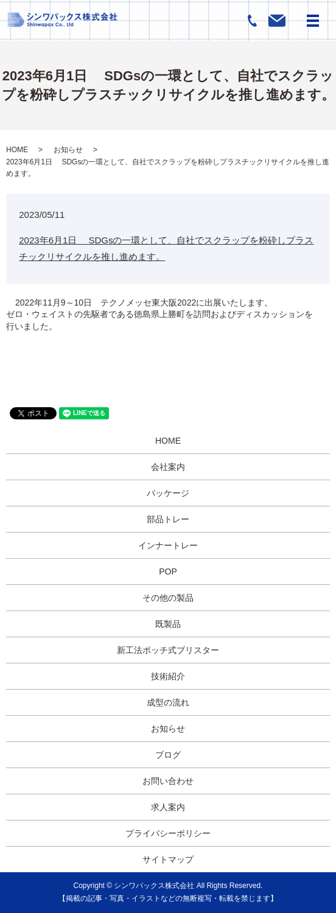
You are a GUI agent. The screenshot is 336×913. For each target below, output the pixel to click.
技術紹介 (168, 676)
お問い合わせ (168, 781)
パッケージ (168, 493)
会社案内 (168, 467)
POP (168, 571)
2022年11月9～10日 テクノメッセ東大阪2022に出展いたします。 (144, 302)
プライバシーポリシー (168, 833)
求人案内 (168, 807)
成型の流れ (168, 702)
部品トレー (168, 519)
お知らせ (68, 149)
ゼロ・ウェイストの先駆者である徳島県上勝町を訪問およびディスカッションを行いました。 (159, 320)
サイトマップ (168, 859)
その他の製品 (168, 598)
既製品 (168, 624)
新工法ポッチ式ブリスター (168, 650)
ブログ (168, 755)
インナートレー (168, 545)
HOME (17, 149)
